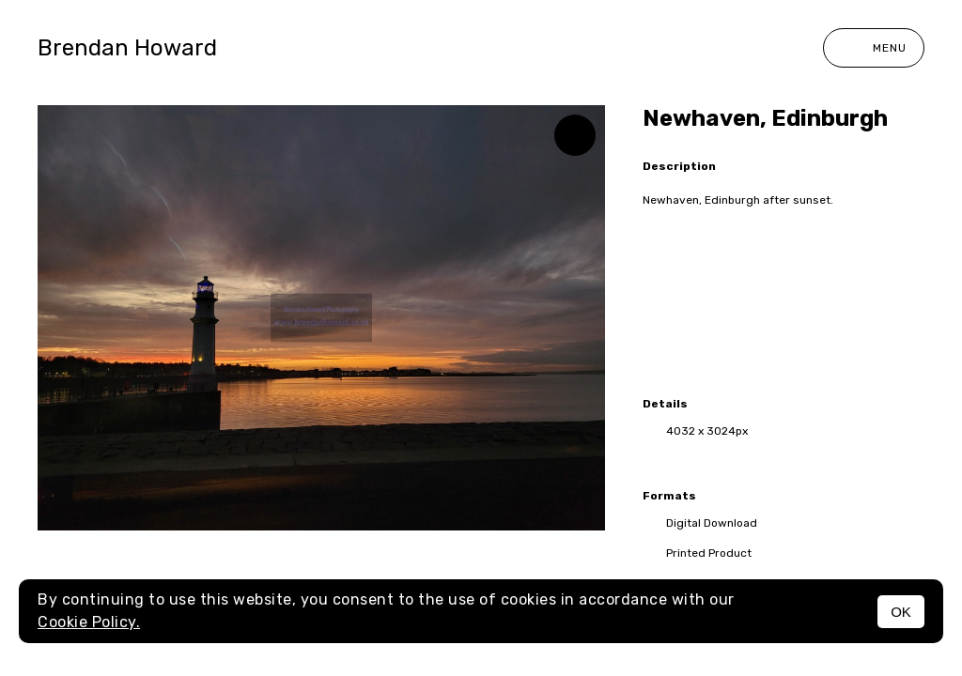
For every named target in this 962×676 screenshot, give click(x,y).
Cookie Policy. (89, 622)
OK (901, 612)
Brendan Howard (127, 48)
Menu (874, 48)
